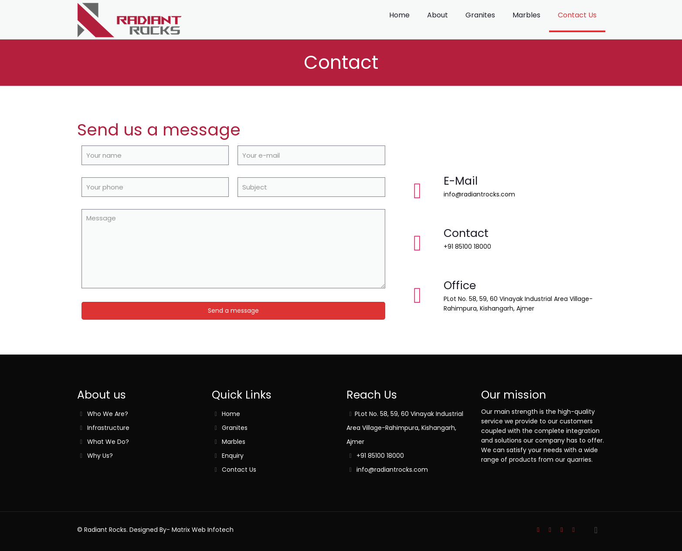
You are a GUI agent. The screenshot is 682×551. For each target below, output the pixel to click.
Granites (235, 427)
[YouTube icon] (562, 529)
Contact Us (239, 469)
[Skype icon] (538, 529)
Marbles (233, 441)
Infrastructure (108, 427)
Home (231, 413)
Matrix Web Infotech (202, 529)
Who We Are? (107, 413)
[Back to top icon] (596, 530)
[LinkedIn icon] (573, 529)
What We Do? (108, 441)
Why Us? (100, 455)
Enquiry (233, 455)
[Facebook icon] (550, 529)
